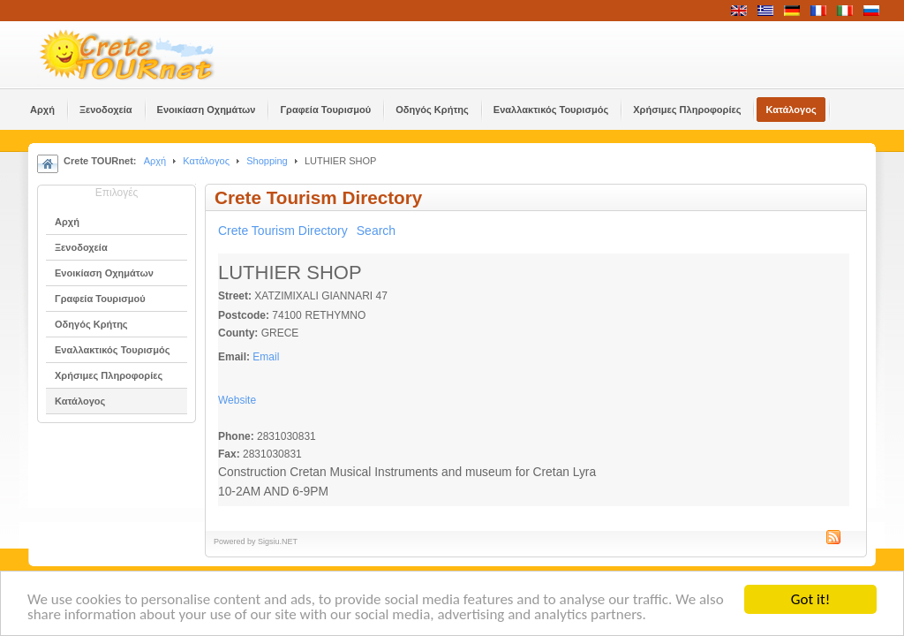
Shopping (267, 160)
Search (376, 230)
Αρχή (155, 160)
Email (265, 357)
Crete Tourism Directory (283, 230)
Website (237, 400)
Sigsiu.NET (278, 541)
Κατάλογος (206, 160)
